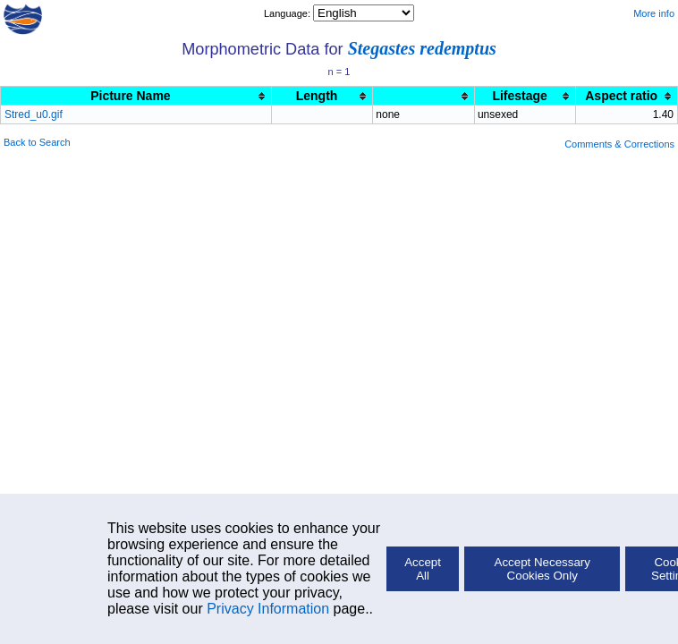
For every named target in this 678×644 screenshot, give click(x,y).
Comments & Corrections (619, 144)
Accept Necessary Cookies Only (542, 568)
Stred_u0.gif (33, 114)
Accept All (422, 568)
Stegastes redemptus (422, 48)
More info (653, 13)
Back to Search (37, 142)
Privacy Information (268, 608)
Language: (288, 13)
